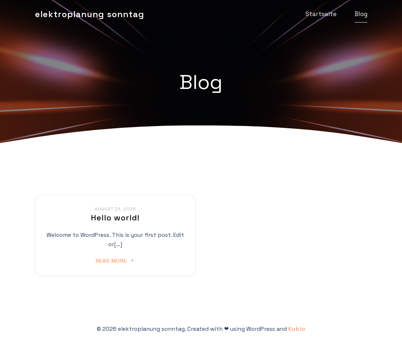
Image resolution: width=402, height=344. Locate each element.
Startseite (321, 14)
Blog (360, 14)
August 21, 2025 (115, 209)
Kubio (297, 329)
